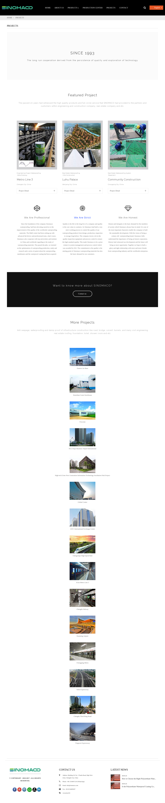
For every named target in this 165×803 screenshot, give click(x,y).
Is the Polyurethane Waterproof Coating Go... (136, 462)
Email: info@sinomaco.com (71, 461)
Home (9, 18)
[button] (82, 294)
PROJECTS (19, 18)
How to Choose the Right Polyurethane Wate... (136, 454)
